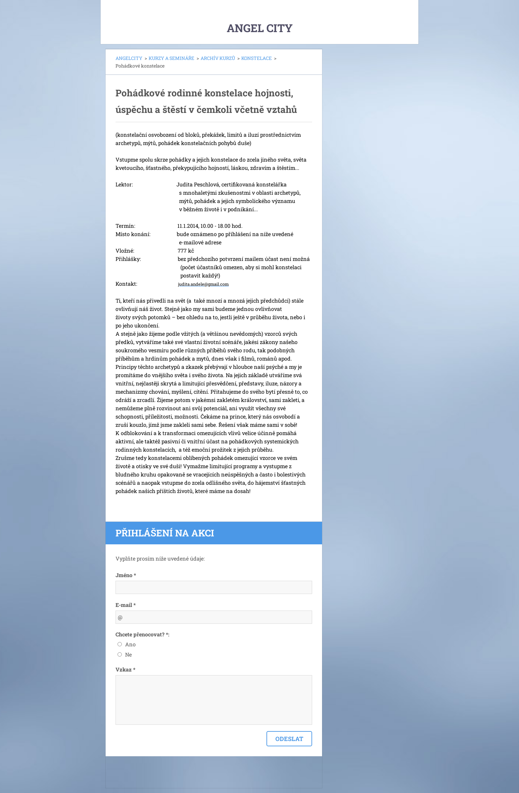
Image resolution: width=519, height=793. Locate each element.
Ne (128, 654)
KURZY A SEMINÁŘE (171, 58)
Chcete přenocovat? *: (142, 634)
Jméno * (126, 574)
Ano (130, 644)
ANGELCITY (129, 58)
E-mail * (126, 604)
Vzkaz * (125, 669)
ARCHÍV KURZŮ (218, 58)
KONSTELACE (256, 58)
